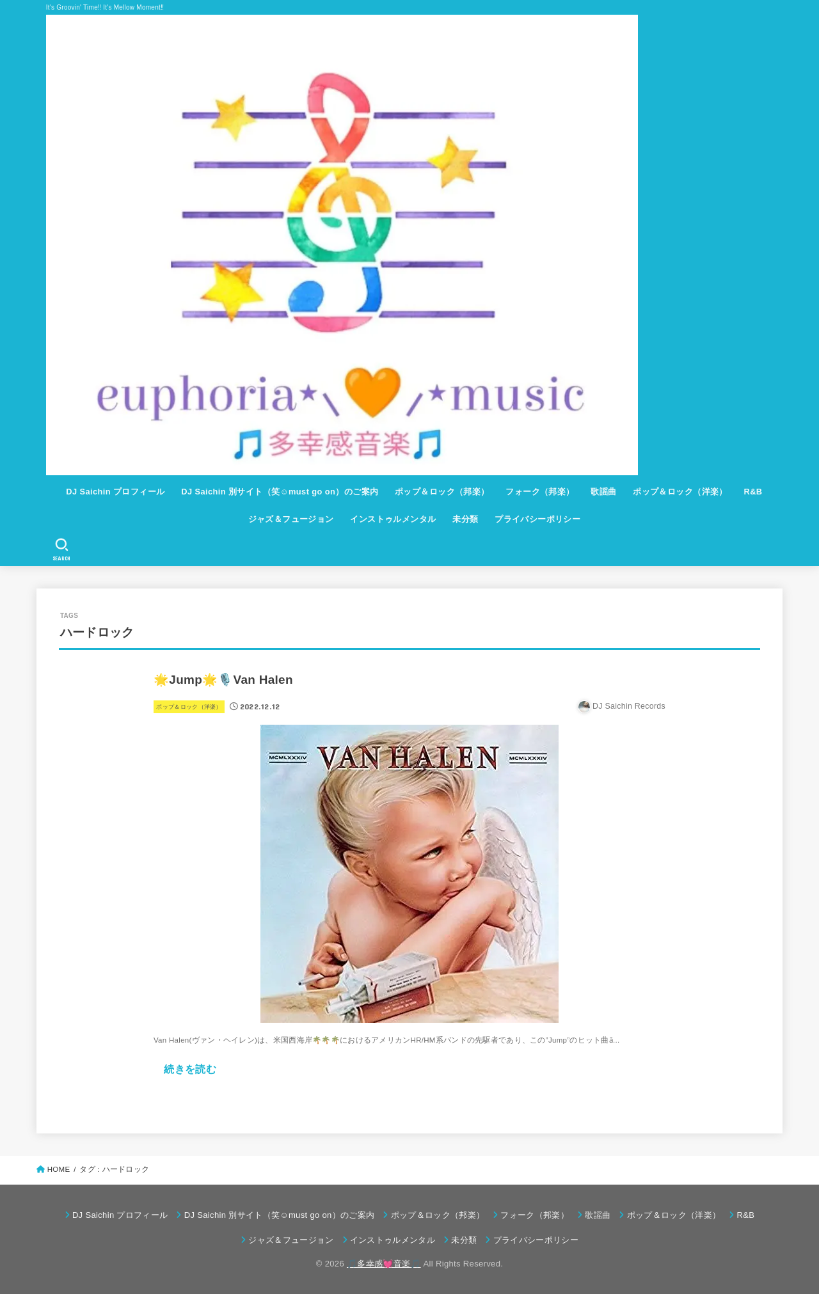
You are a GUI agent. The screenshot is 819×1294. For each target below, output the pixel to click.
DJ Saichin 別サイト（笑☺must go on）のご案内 (279, 491)
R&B (752, 491)
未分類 (465, 519)
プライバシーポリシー (537, 519)
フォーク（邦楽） (539, 491)
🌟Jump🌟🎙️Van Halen (223, 679)
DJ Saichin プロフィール (115, 491)
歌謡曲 (603, 491)
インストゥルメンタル (393, 519)
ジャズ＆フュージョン (291, 519)
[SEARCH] (61, 549)
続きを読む (190, 1069)
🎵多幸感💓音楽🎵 (384, 1263)
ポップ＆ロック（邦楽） (442, 491)
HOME (58, 1169)
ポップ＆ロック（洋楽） (680, 491)
